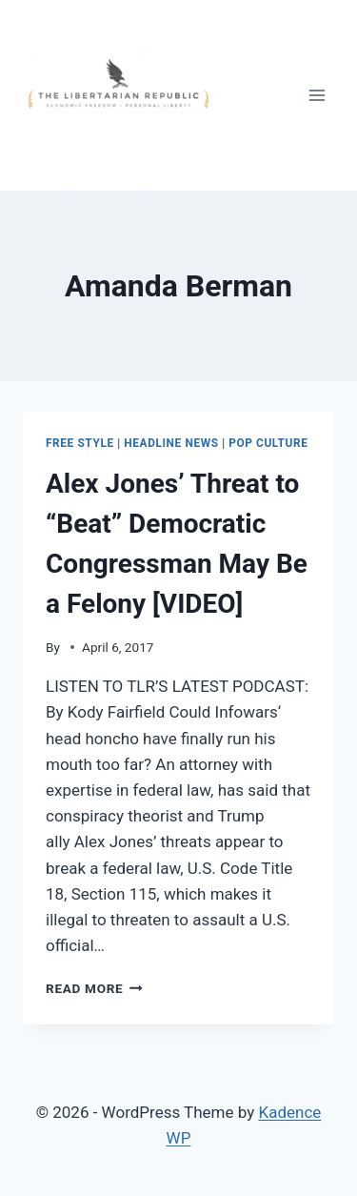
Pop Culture (267, 443)
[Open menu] (316, 95)
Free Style (80, 443)
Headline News (171, 443)
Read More (94, 988)
